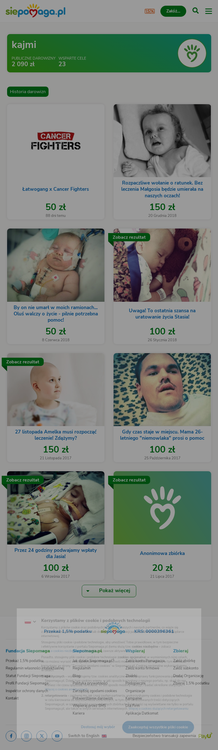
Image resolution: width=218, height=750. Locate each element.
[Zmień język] (16, 612)
